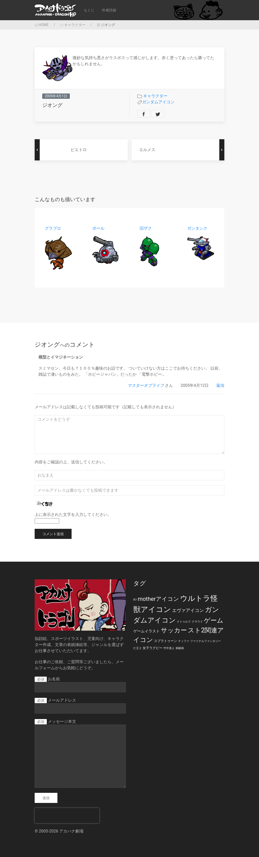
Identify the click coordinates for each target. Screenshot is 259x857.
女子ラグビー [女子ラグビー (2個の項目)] (152, 648)
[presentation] (67, 815)
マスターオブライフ (145, 385)
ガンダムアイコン (158, 102)
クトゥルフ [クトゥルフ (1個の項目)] (184, 621)
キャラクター (72, 25)
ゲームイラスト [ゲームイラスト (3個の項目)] (146, 631)
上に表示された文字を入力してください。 (73, 514)
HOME (42, 25)
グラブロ (53, 228)
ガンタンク (197, 228)
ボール (98, 228)
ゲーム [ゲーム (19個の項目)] (213, 620)
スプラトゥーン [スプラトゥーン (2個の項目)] (165, 641)
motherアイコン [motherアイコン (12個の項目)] (158, 599)
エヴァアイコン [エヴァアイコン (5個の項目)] (188, 610)
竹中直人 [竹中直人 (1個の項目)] (169, 648)
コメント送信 (53, 534)
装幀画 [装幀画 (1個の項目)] (180, 648)
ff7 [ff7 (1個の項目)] (135, 600)
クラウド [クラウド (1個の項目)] (197, 621)
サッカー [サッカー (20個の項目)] (174, 630)
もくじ (89, 10)
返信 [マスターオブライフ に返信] (220, 385)
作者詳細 (109, 10)
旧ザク (146, 228)
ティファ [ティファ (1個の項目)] (183, 641)
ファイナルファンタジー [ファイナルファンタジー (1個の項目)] (205, 641)
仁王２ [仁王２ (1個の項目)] (137, 648)
